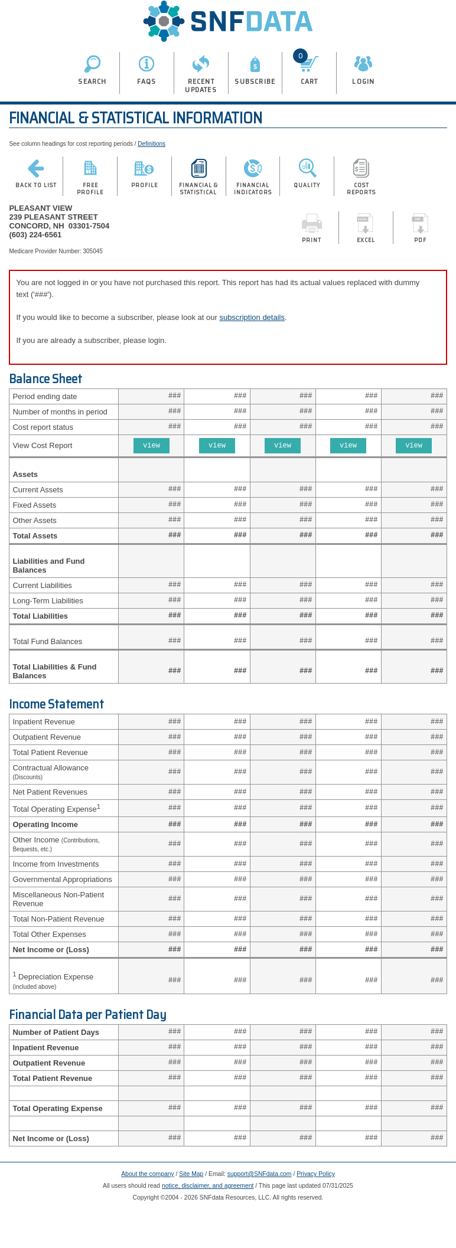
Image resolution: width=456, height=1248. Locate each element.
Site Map (191, 1212)
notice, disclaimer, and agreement (207, 1224)
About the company (147, 1212)
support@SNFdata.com (259, 1212)
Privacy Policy (316, 1212)
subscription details (252, 317)
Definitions (151, 144)
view (151, 450)
